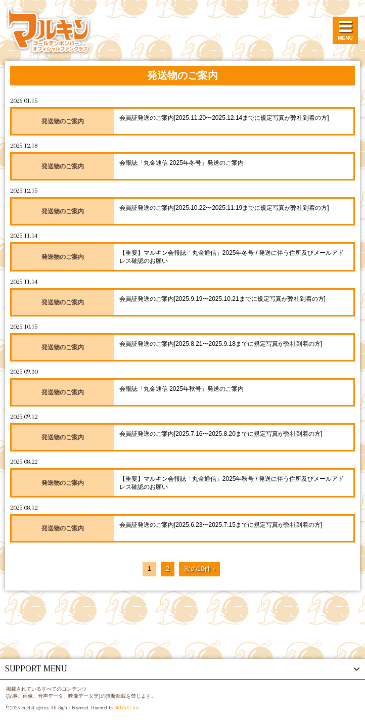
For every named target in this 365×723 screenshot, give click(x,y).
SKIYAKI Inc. (127, 707)
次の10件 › (199, 568)
